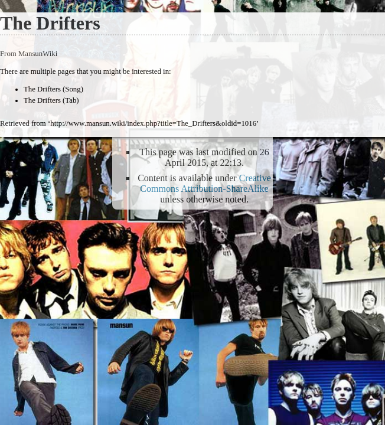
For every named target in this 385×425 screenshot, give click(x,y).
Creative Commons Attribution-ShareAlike (205, 183)
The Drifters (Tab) (51, 100)
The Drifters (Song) (53, 89)
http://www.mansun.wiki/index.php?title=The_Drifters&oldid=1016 (153, 123)
